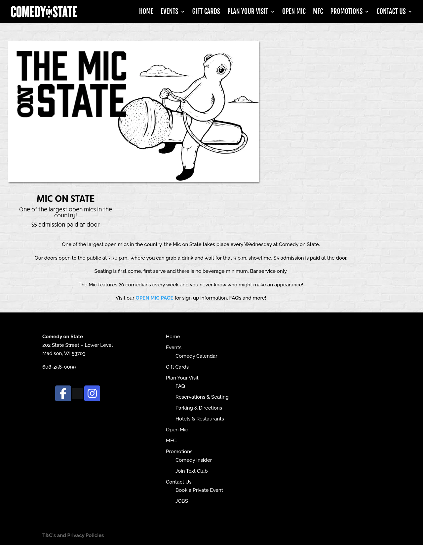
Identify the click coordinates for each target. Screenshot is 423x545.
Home (146, 12)
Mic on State (65, 198)
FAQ (180, 386)
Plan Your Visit (247, 12)
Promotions (346, 12)
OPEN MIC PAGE (154, 298)
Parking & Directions (198, 408)
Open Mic (294, 12)
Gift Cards (206, 12)
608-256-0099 (59, 367)
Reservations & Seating (202, 397)
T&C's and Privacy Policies (73, 535)
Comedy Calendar (196, 356)
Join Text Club (191, 471)
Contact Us (391, 12)
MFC (318, 12)
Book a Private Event (199, 490)
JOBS (181, 501)
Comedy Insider (193, 460)
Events (169, 12)
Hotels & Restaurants (199, 419)
